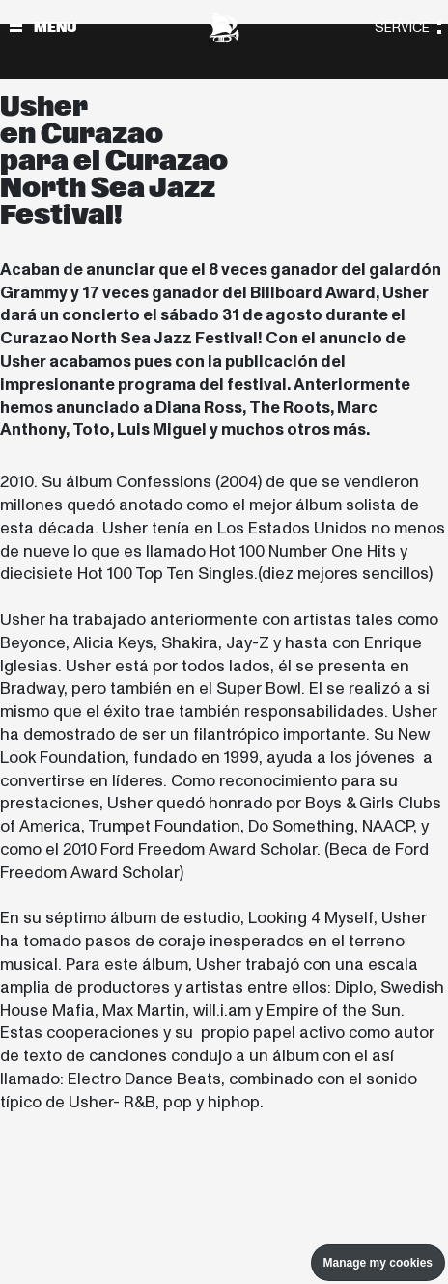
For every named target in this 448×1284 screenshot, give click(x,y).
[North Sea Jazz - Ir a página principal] (224, 27)
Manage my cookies (378, 1263)
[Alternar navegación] (16, 27)
